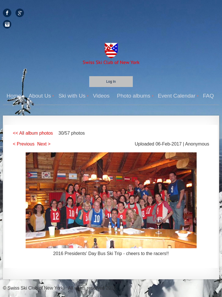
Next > (44, 144)
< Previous (23, 144)
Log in (111, 82)
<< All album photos (33, 133)
